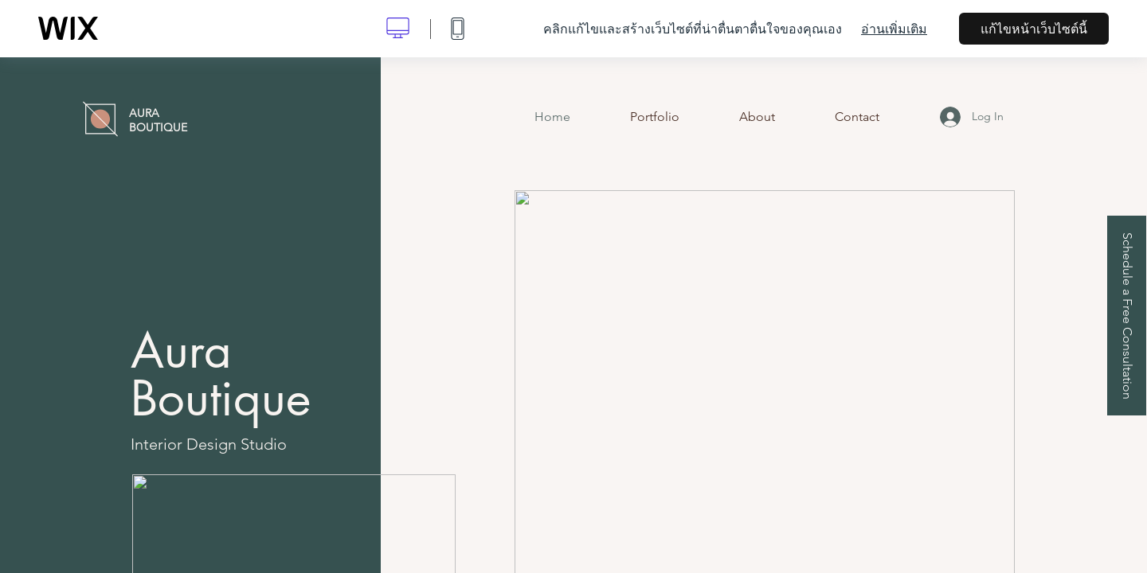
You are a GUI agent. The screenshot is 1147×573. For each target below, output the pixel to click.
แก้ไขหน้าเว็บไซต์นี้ (1034, 29)
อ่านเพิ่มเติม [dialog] (894, 29)
